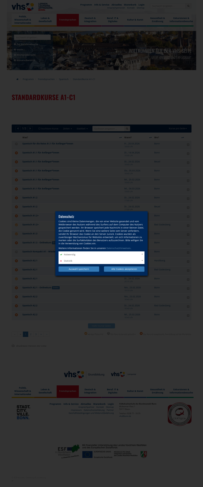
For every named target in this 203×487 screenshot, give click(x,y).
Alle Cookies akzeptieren (124, 268)
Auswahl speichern (79, 268)
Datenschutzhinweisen (118, 248)
